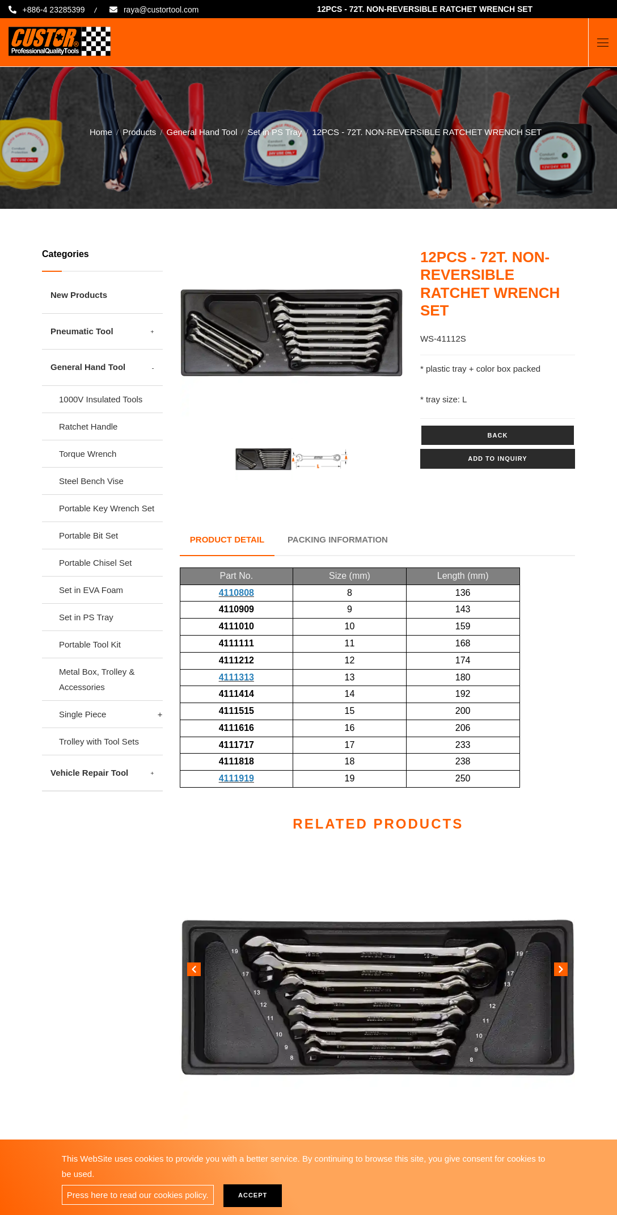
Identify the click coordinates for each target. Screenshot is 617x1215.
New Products (78, 295)
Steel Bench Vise (91, 481)
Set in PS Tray (274, 131)
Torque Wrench (87, 454)
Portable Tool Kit (90, 644)
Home (101, 131)
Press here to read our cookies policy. (138, 1195)
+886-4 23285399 (55, 9)
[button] (560, 967)
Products (139, 131)
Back (498, 435)
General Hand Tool (202, 131)
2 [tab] (300, 404)
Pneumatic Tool (81, 331)
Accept (256, 1195)
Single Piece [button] (82, 714)
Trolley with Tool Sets (99, 741)
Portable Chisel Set (95, 562)
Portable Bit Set (88, 535)
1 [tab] (283, 404)
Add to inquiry (497, 458)
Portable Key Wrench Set (106, 508)
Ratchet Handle (88, 426)
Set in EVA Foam (91, 590)
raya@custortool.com (170, 9)
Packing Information (340, 538)
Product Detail (228, 538)
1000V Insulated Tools (100, 399)
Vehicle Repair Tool (89, 772)
